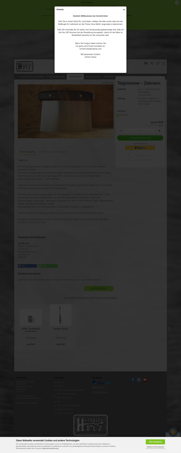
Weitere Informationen (155, 447)
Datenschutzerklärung (50, 448)
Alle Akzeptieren (155, 442)
